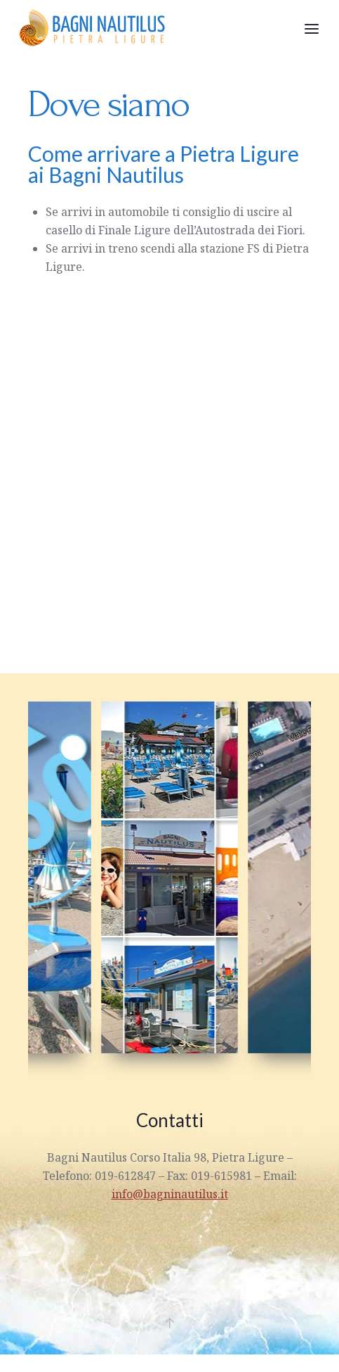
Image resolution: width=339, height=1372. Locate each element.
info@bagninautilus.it (170, 1194)
